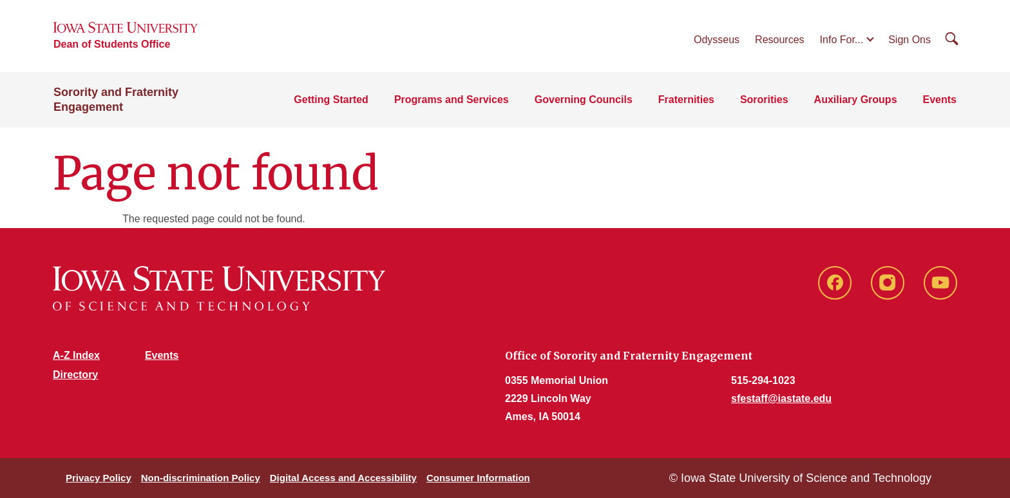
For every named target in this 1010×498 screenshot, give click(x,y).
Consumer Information (478, 477)
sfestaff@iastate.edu (781, 398)
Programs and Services (451, 99)
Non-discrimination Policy (200, 477)
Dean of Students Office (111, 44)
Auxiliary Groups (855, 99)
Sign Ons (909, 39)
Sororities (764, 99)
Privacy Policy (98, 477)
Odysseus (716, 39)
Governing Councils (584, 99)
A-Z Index (76, 355)
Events (940, 99)
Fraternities (686, 99)
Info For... (842, 39)
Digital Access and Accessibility (343, 477)
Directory (75, 374)
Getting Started (331, 99)
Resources (779, 39)
